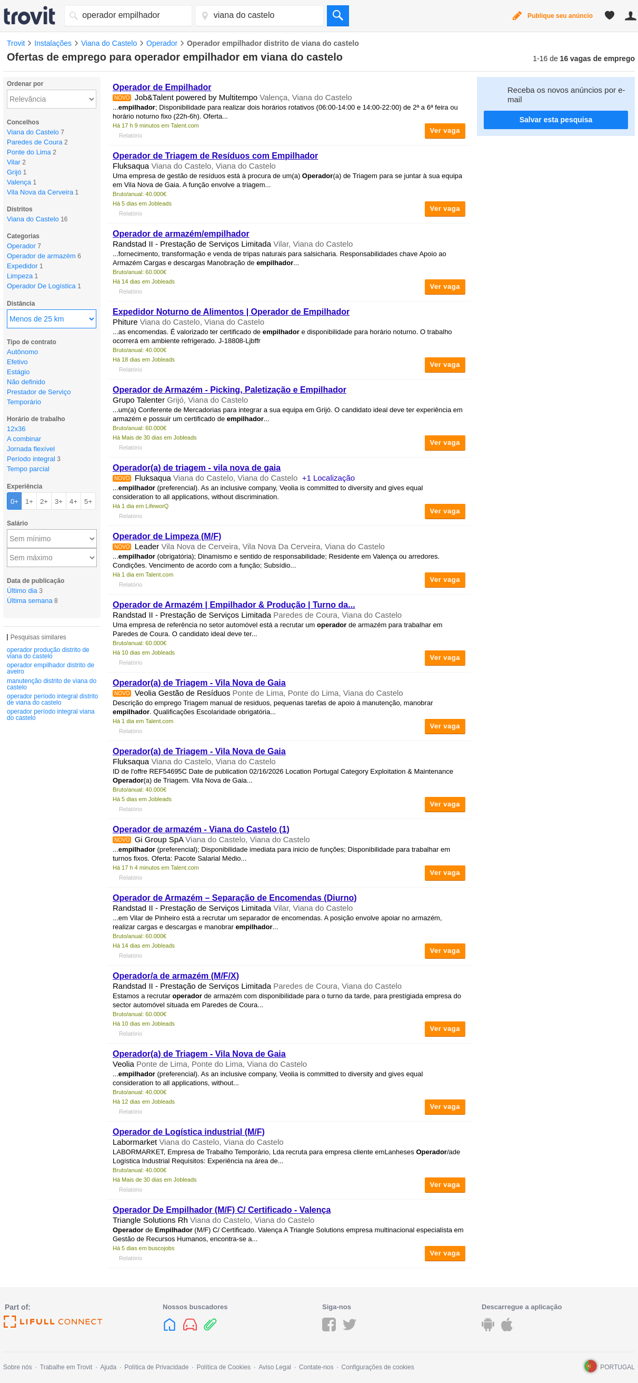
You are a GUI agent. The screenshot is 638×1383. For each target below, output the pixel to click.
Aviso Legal (274, 1367)
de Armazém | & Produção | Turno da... (234, 604)
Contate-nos (316, 1367)
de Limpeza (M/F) (167, 536)
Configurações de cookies (378, 1367)
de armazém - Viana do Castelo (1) (201, 829)
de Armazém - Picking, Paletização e (229, 389)
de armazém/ (181, 233)
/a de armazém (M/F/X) (176, 975)
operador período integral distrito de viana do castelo (52, 699)
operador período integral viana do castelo (51, 714)
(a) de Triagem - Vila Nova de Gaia (199, 682)
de (162, 87)
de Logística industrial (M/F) (189, 1131)
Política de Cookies (223, 1367)
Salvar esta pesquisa (556, 119)
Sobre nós (17, 1367)
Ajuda (108, 1367)
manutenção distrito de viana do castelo (51, 684)
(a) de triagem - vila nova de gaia (197, 467)
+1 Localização (328, 477)
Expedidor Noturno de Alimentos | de (231, 311)
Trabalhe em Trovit (66, 1367)
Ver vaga (445, 130)
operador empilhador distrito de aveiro (50, 668)
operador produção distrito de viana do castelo (48, 653)
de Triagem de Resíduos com (215, 155)
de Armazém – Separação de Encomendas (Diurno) (235, 897)
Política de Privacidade (156, 1367)
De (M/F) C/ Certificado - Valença (222, 1209)
